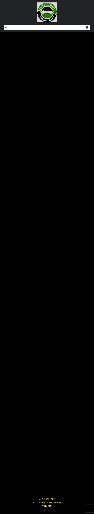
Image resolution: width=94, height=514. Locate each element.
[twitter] (49, 511)
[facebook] (45, 511)
